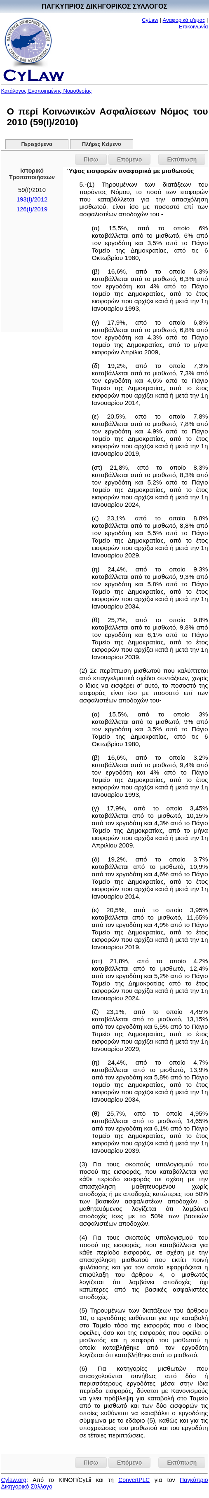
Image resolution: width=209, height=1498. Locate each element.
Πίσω (91, 159)
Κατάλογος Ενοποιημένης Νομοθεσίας (46, 91)
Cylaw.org (13, 1480)
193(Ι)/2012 (31, 199)
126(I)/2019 (31, 209)
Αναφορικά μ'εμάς (184, 20)
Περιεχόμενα (36, 144)
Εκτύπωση (182, 159)
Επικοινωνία (193, 26)
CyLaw (150, 20)
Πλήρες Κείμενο (101, 144)
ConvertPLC (134, 1480)
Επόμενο (129, 159)
